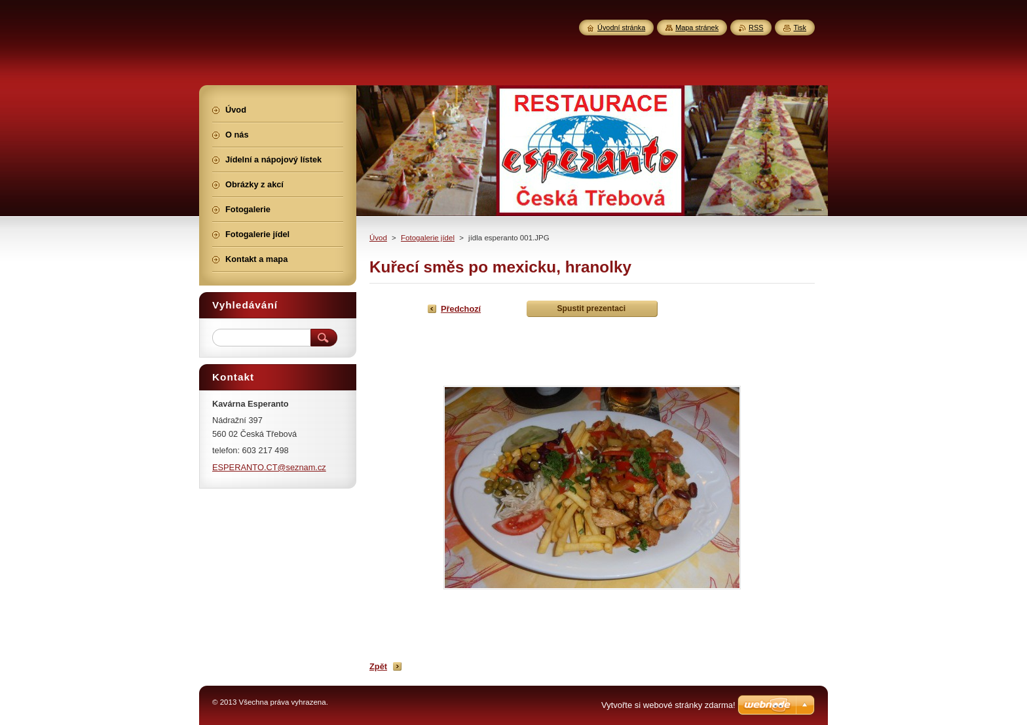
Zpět (378, 666)
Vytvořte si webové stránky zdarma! (668, 705)
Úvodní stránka (621, 27)
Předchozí (461, 309)
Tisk (799, 27)
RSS (756, 27)
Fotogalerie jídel (428, 238)
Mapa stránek (697, 27)
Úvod (378, 238)
